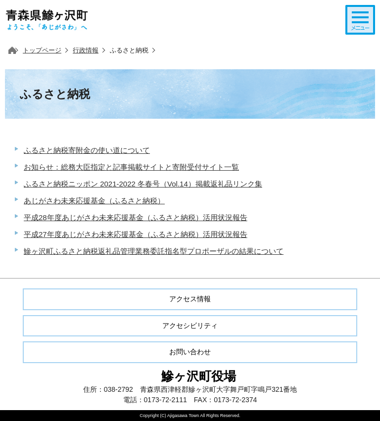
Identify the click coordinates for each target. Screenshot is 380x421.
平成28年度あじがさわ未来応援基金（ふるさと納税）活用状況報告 (135, 217)
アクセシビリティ (190, 325)
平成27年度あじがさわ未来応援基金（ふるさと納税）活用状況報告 (135, 234)
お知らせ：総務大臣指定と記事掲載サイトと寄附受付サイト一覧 (131, 167)
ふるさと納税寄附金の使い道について (87, 150)
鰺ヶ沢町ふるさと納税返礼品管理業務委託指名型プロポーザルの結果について (154, 251)
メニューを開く (360, 20)
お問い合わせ (190, 352)
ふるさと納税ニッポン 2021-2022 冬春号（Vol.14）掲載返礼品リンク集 (143, 184)
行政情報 (85, 50)
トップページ (42, 50)
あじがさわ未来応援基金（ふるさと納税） (94, 200)
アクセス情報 (190, 299)
